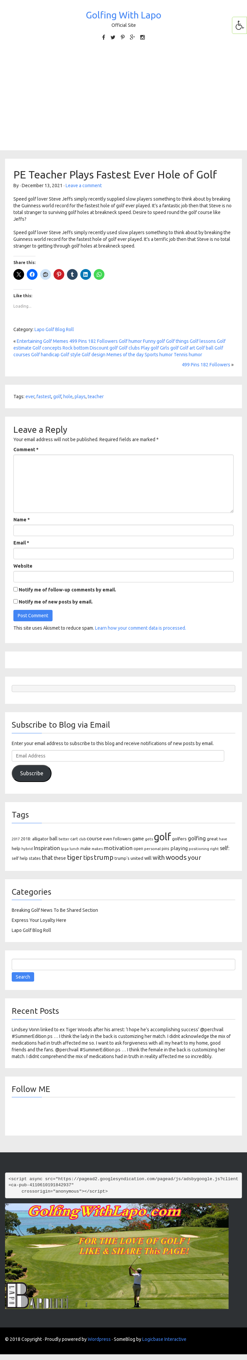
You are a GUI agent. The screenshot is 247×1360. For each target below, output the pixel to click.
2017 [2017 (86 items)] (16, 839)
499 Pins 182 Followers (206, 364)
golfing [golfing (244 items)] (197, 838)
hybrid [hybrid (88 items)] (27, 849)
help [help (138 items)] (16, 848)
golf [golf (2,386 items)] (162, 836)
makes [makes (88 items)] (97, 849)
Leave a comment (84, 185)
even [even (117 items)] (107, 838)
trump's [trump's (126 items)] (122, 858)
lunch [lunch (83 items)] (74, 849)
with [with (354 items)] (159, 857)
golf (57, 396)
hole (68, 396)
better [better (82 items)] (64, 839)
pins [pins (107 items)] (165, 848)
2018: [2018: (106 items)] (26, 839)
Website (22, 566)
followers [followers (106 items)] (122, 839)
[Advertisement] (123, 95)
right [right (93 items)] (214, 848)
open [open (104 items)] (138, 848)
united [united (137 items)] (137, 858)
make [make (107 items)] (85, 848)
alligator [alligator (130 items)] (40, 838)
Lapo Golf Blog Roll (54, 329)
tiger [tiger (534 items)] (74, 857)
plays (80, 396)
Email (21, 542)
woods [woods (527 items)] (176, 857)
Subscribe (31, 773)
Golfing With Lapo (123, 15)
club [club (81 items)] (82, 839)
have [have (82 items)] (223, 839)
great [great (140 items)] (212, 838)
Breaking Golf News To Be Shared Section (55, 910)
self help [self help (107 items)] (20, 858)
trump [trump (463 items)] (103, 857)
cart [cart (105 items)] (74, 839)
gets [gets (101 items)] (149, 839)
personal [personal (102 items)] (152, 848)
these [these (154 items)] (60, 858)
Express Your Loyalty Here (39, 920)
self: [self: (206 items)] (224, 848)
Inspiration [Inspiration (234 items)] (47, 848)
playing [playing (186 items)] (179, 848)
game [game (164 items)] (138, 838)
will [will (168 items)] (148, 858)
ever (29, 396)
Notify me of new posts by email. (56, 602)
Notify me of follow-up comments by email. (67, 589)
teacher (96, 396)
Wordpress (99, 1339)
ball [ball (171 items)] (54, 838)
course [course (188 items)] (94, 838)
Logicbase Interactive (164, 1339)
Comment (25, 449)
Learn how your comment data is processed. (140, 628)
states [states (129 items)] (35, 858)
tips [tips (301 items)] (88, 857)
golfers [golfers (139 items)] (179, 838)
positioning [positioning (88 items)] (199, 849)
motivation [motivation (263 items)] (118, 848)
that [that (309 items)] (47, 857)
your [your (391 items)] (194, 857)
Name (21, 519)
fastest (43, 396)
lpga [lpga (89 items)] (65, 849)
